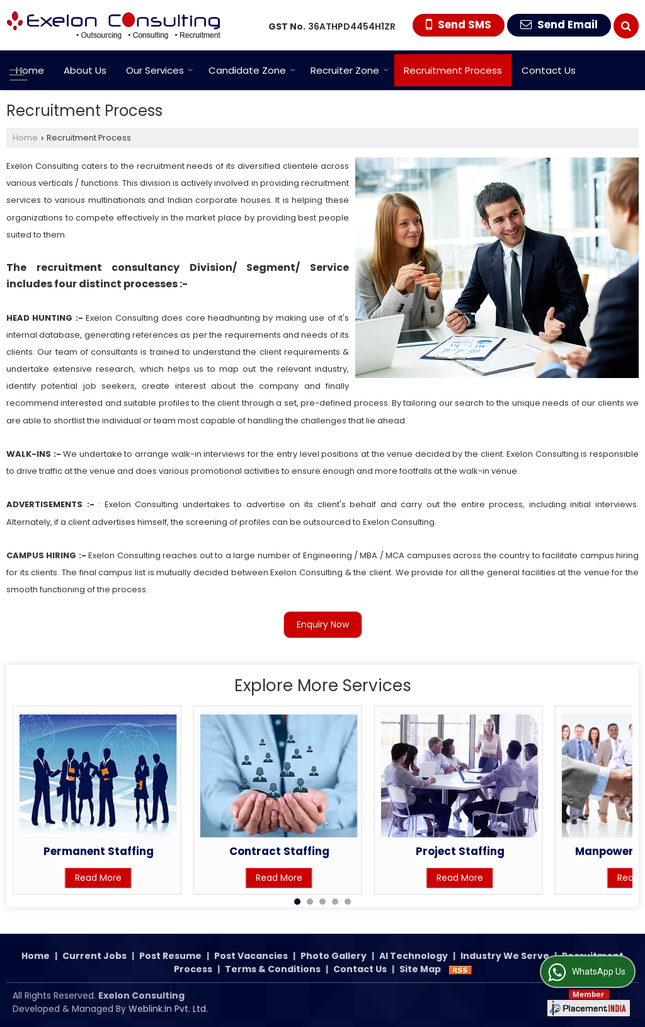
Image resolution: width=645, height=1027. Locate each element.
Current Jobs (94, 956)
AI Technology (413, 956)
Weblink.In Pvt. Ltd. (168, 1008)
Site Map (420, 969)
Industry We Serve (504, 956)
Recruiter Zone (350, 70)
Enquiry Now (323, 624)
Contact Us (549, 70)
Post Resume (170, 956)
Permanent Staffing (98, 851)
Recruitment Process (453, 70)
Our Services (159, 70)
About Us (85, 70)
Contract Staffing (279, 851)
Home (30, 70)
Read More (98, 877)
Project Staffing (460, 851)
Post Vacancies (251, 956)
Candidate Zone (251, 70)
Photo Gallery (333, 956)
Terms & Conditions (273, 969)
